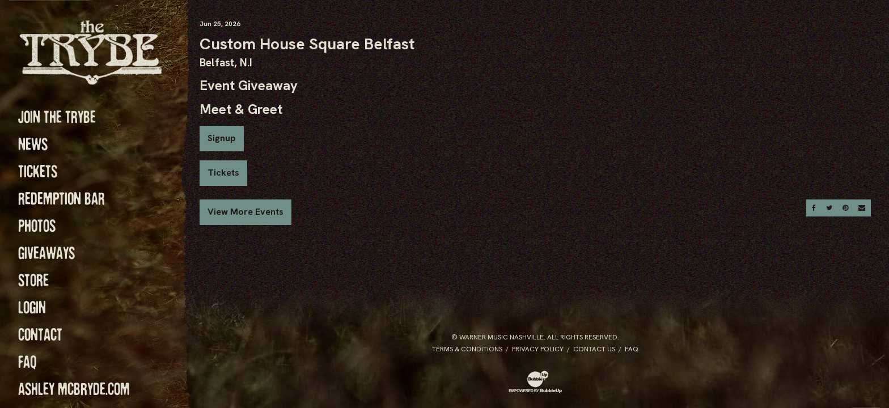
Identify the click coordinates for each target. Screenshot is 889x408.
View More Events (245, 212)
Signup (222, 138)
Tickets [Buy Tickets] (223, 172)
